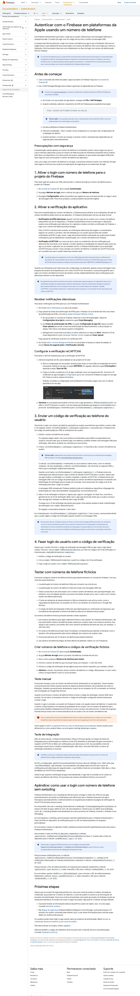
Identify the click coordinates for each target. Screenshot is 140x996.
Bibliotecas (33, 982)
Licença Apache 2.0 (80, 940)
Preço (57, 2)
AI (34, 13)
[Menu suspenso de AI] (37, 13)
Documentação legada (111, 989)
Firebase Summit (72, 975)
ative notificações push (56, 308)
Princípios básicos (20, 13)
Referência (70, 13)
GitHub (32, 985)
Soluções (48, 2)
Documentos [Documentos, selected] (67, 2)
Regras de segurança (50, 910)
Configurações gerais (73, 375)
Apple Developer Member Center (80, 314)
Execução (35, 2)
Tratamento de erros (49, 932)
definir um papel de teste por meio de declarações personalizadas (71, 726)
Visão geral (6, 13)
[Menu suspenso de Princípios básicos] (29, 13)
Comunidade (83, 2)
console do (49, 189)
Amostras (33, 979)
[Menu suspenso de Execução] (40, 2)
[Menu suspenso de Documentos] (74, 2)
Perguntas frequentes (110, 985)
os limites (72, 458)
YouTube (69, 982)
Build (23, 2)
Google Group (108, 979)
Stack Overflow (108, 975)
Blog (119, 2)
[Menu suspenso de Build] (27, 2)
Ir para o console (130, 2)
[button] (12, 16)
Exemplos (80, 13)
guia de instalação (60, 92)
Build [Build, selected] (43, 13)
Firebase (37, 19)
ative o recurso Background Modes (60, 343)
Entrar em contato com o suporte (114, 972)
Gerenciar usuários (53, 906)
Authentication (28, 9)
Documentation (10, 9)
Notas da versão (108, 982)
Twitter (69, 979)
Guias (32, 972)
